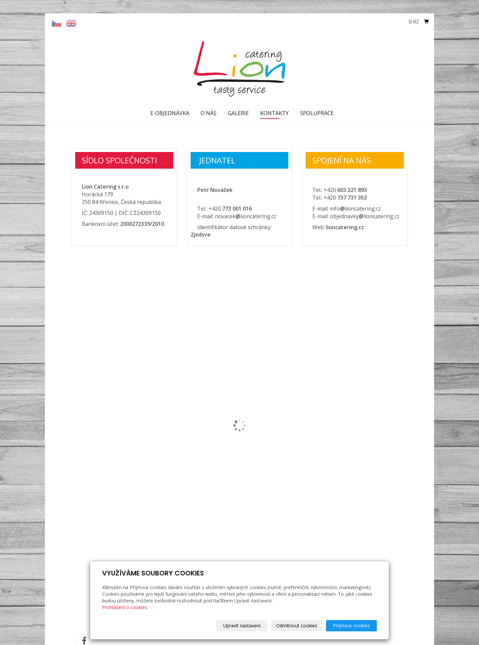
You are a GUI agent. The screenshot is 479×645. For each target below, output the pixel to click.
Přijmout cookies (351, 625)
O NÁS (209, 113)
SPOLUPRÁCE (317, 113)
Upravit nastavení (241, 625)
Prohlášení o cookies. (125, 607)
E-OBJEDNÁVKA (169, 113)
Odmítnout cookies (296, 625)
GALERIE (238, 113)
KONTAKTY (274, 113)
